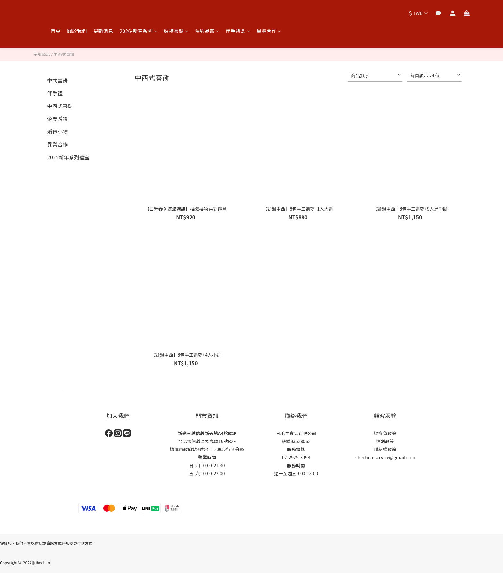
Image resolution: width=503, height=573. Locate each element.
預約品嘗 (207, 31)
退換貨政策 (385, 433)
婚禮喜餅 (176, 31)
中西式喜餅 (64, 54)
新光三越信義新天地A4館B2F (207, 433)
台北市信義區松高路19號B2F (207, 441)
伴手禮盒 (238, 31)
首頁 (56, 31)
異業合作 (269, 31)
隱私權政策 (385, 449)
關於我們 (77, 31)
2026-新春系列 (139, 31)
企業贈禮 (57, 118)
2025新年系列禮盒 (68, 157)
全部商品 (41, 54)
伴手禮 (55, 93)
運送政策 (385, 441)
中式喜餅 (57, 80)
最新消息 (103, 31)
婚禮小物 (57, 131)
